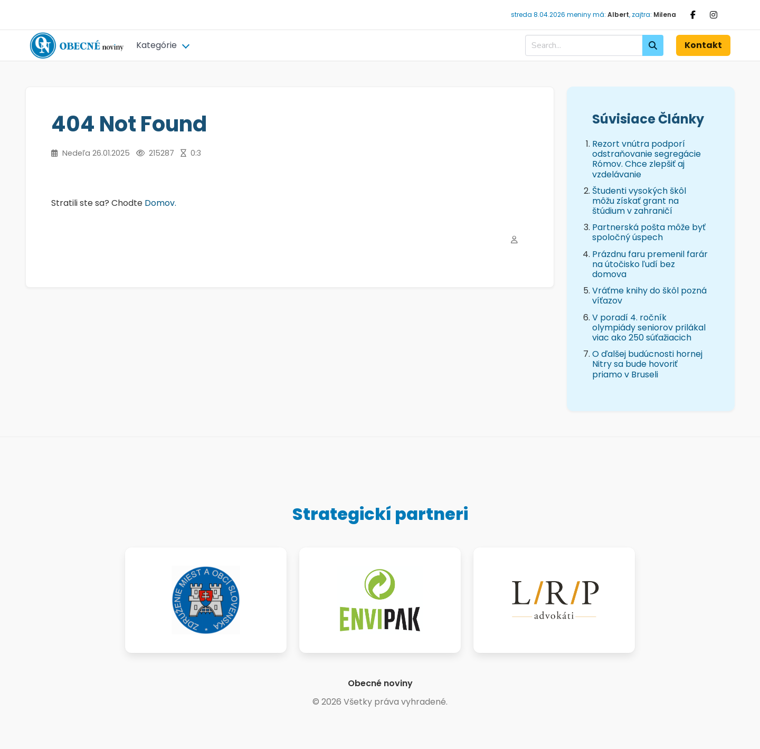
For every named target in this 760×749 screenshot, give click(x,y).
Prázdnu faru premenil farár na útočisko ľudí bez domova (650, 264)
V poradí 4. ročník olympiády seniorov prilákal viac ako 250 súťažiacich (649, 327)
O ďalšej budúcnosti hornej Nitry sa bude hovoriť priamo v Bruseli (647, 364)
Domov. (160, 203)
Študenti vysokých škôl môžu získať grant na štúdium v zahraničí (639, 201)
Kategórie (156, 45)
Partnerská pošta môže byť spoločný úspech (649, 232)
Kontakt (703, 45)
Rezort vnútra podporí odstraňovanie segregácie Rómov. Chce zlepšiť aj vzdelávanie (646, 159)
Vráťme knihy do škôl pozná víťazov (649, 296)
